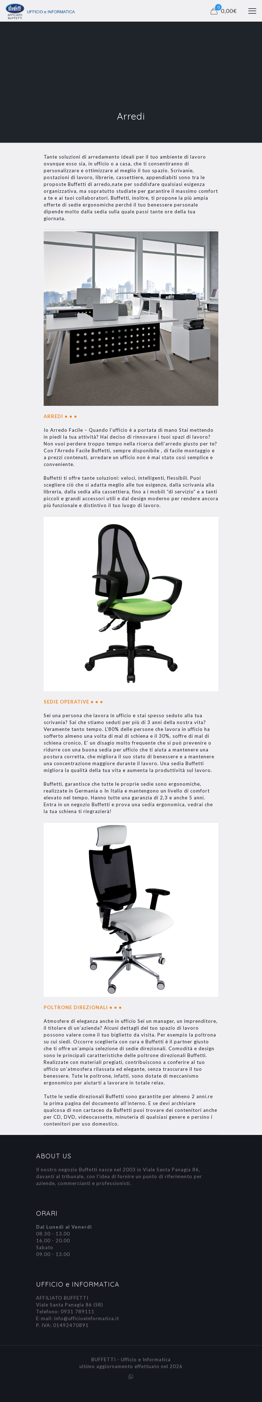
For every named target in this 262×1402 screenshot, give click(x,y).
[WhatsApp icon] (131, 1376)
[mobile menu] (252, 11)
